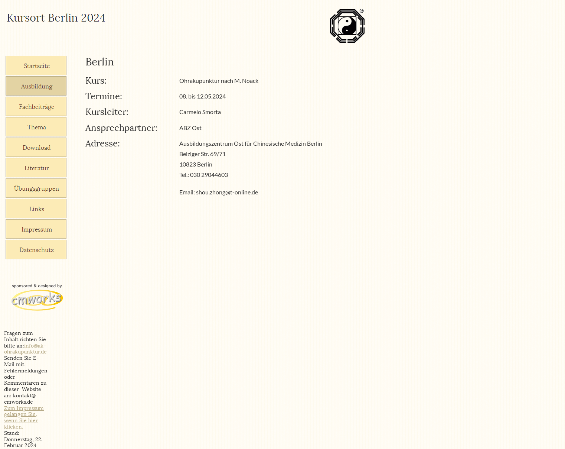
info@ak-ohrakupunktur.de (25, 349)
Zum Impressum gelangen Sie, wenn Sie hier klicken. (24, 417)
